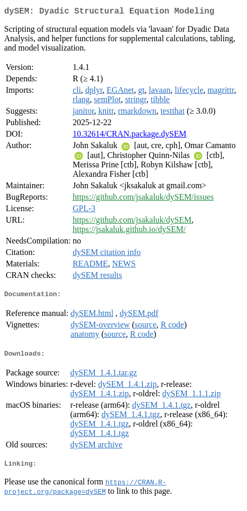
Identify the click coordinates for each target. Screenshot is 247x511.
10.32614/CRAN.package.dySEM (129, 135)
